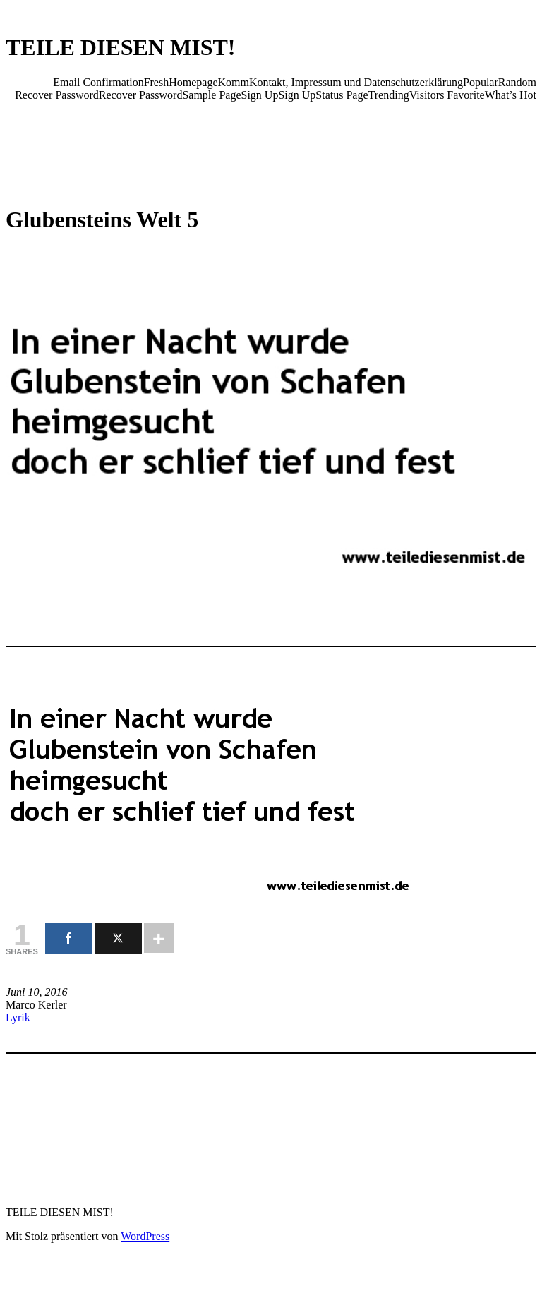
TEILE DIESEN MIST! (120, 47)
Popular (480, 82)
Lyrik (18, 1017)
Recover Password (57, 95)
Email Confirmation (98, 82)
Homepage (193, 82)
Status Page (341, 95)
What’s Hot (510, 95)
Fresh (156, 82)
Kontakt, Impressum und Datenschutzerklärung (356, 82)
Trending (388, 95)
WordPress (145, 1236)
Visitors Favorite (447, 95)
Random (517, 82)
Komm (233, 82)
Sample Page (211, 95)
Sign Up (260, 95)
